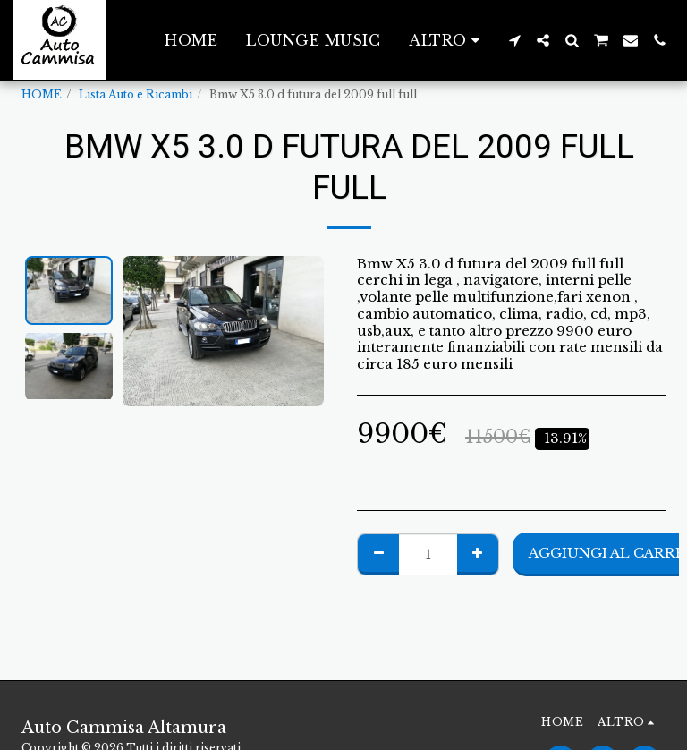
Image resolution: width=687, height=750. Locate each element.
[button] (514, 40)
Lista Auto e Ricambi (135, 94)
